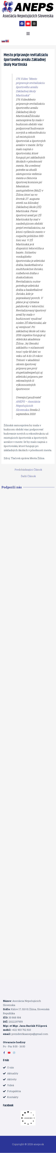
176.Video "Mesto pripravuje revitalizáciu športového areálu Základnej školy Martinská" (30, 87)
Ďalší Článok (28, 476)
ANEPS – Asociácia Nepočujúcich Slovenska (28, 406)
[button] (28, 33)
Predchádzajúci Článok (28, 469)
